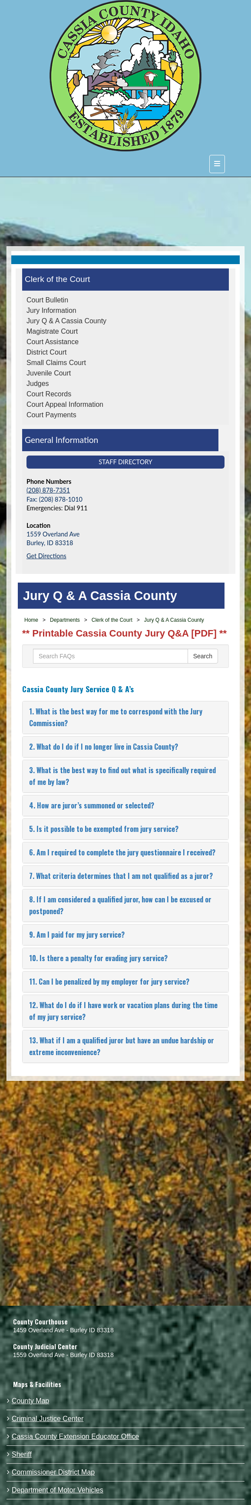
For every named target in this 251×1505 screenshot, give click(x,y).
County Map (30, 1400)
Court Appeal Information (64, 404)
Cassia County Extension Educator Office (75, 1436)
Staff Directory (125, 462)
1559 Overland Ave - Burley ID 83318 (63, 1354)
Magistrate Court (52, 331)
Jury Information (51, 310)
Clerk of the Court (57, 279)
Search (202, 656)
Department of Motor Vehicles (57, 1490)
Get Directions (46, 556)
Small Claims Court (56, 362)
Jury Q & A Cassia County (66, 321)
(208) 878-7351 (48, 490)
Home (31, 620)
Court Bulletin (47, 300)
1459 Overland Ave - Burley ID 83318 (63, 1330)
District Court (46, 352)
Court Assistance (52, 341)
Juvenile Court (48, 373)
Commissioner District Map (53, 1472)
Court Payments (51, 415)
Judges (37, 383)
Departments (65, 620)
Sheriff (22, 1454)
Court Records (48, 394)
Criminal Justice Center (47, 1418)
